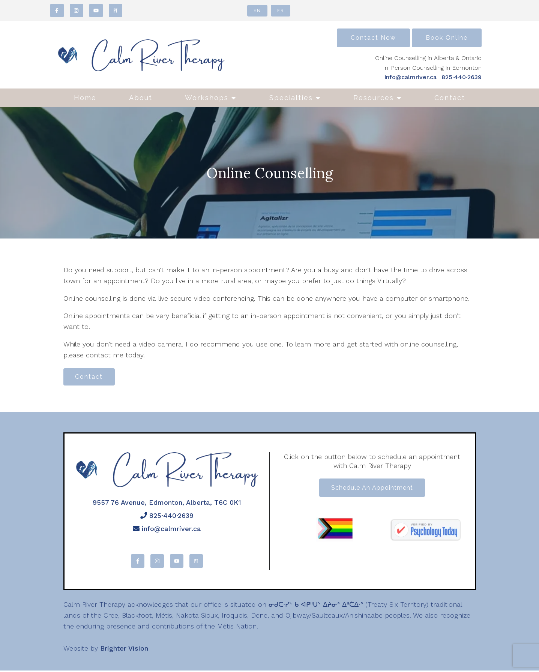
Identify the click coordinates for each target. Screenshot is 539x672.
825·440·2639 (461, 77)
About (140, 98)
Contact (449, 98)
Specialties (291, 98)
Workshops (206, 98)
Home (85, 98)
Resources (373, 98)
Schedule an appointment (372, 489)
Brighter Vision (124, 649)
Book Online (447, 37)
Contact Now (373, 37)
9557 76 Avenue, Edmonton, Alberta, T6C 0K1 (167, 503)
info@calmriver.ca (410, 77)
